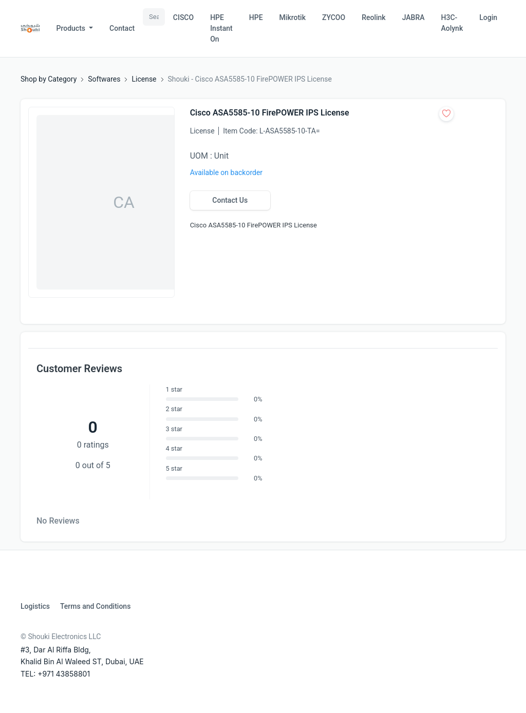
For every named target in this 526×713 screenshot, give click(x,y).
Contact (122, 28)
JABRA (413, 17)
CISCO (183, 17)
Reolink (373, 17)
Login (488, 17)
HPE (256, 17)
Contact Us (230, 200)
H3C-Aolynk (452, 22)
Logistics (35, 606)
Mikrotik (292, 17)
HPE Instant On (221, 28)
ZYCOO (333, 17)
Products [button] (72, 28)
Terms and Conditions (95, 606)
